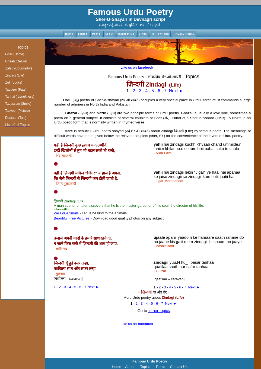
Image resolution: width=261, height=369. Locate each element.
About (109, 34)
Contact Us (126, 34)
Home (69, 34)
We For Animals (66, 213)
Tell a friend (160, 34)
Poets (96, 34)
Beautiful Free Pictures (72, 218)
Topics (82, 34)
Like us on (137, 67)
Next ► (176, 90)
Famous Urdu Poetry (130, 12)
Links (143, 34)
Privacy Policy (184, 34)
